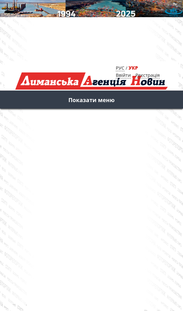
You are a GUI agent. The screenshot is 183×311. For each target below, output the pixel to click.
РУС (120, 68)
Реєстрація (147, 75)
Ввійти (123, 75)
